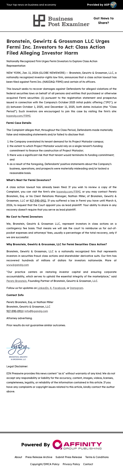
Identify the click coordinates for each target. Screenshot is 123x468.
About (18, 457)
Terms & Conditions (97, 457)
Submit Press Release (69, 457)
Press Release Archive (38, 457)
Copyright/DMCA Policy (44, 464)
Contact (88, 464)
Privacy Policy (71, 464)
